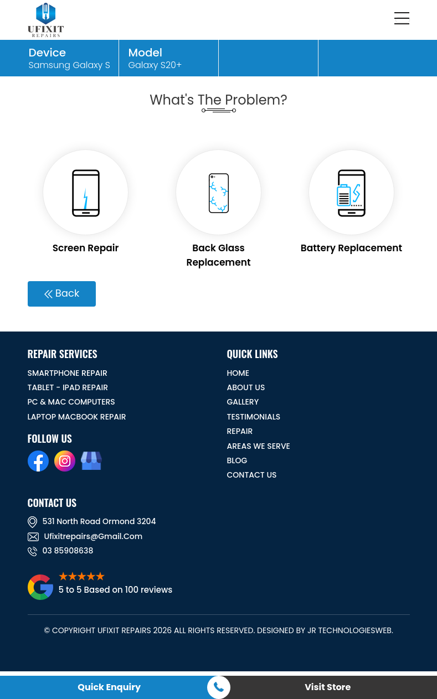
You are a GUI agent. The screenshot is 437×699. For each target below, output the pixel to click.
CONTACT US (252, 474)
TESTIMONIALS (254, 416)
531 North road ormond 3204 (92, 521)
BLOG (237, 460)
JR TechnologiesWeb (349, 630)
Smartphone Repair (67, 373)
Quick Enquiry (109, 687)
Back (61, 293)
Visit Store (328, 687)
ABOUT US (246, 387)
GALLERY (243, 401)
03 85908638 (61, 550)
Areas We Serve (258, 446)
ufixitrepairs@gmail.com (85, 536)
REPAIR (240, 431)
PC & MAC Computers (71, 401)
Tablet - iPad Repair (68, 387)
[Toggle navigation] (402, 20)
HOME (238, 373)
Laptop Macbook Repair (77, 416)
